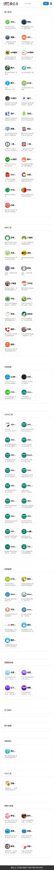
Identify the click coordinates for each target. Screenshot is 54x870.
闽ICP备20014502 (35, 868)
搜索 (46, 3)
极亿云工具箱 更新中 (19, 868)
